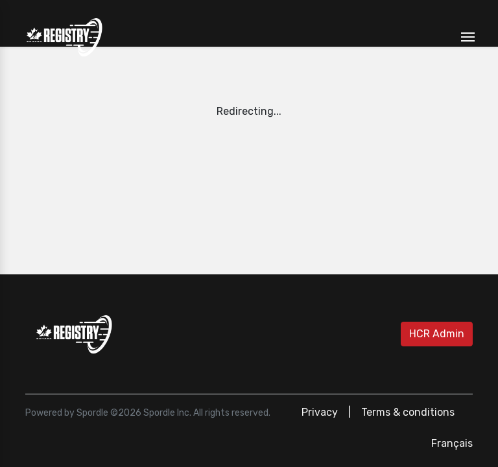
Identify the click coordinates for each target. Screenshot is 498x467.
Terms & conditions (408, 412)
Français (452, 443)
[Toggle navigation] (467, 37)
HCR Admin (436, 334)
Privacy (320, 412)
